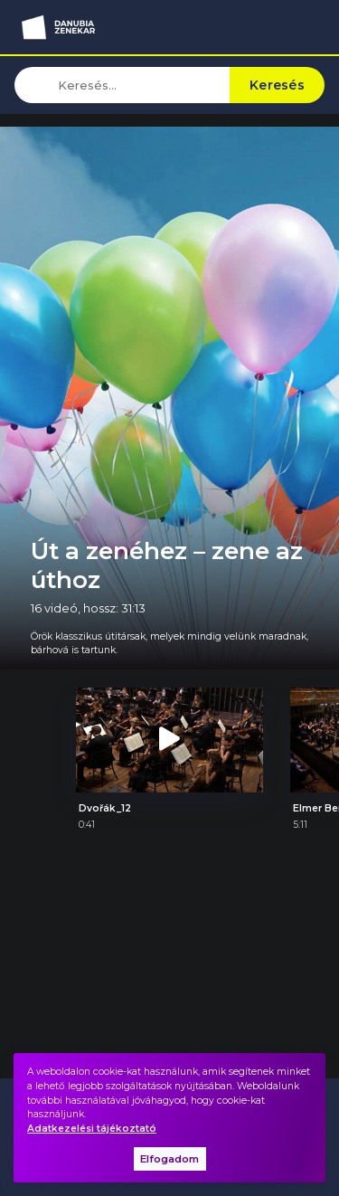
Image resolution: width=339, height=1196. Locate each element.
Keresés (277, 85)
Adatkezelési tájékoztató (91, 1128)
